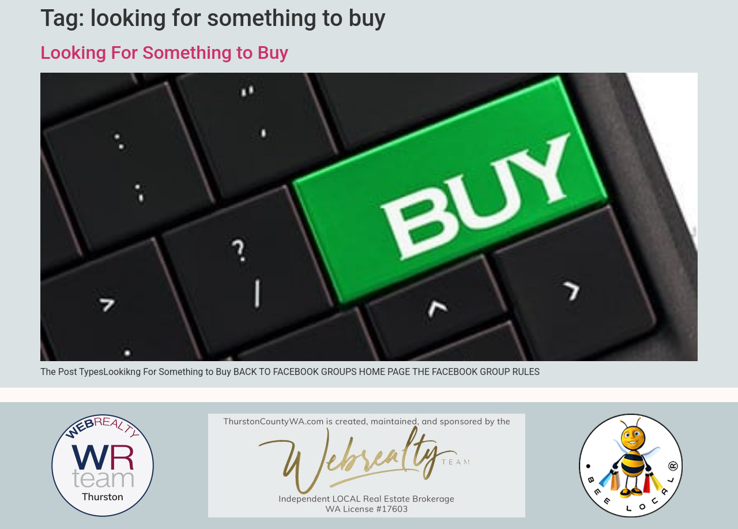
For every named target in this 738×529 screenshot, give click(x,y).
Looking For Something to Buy (164, 52)
